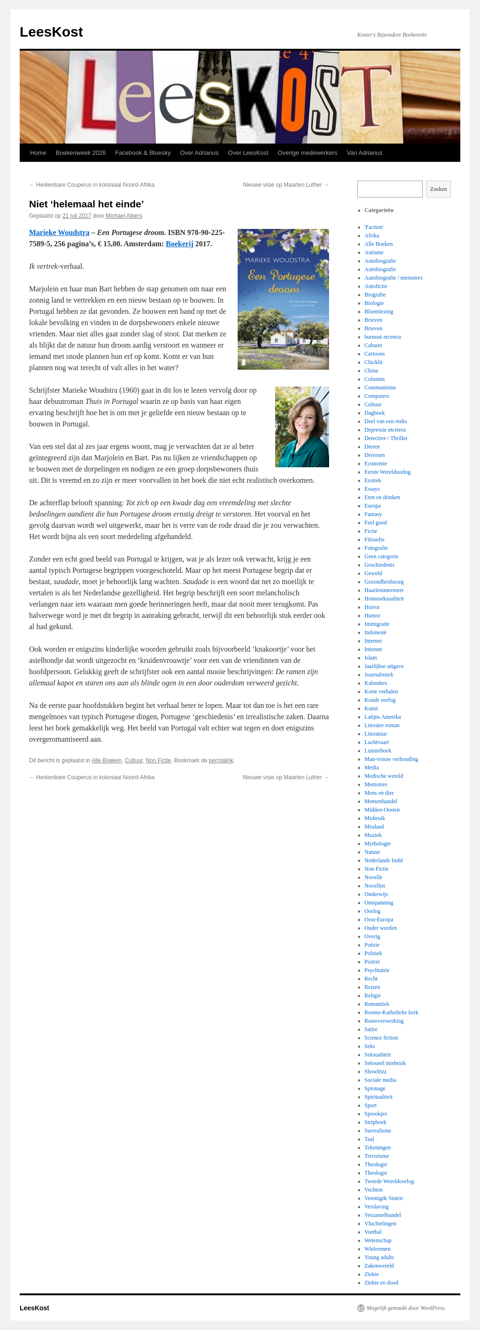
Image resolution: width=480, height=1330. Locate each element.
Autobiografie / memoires (394, 277)
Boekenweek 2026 (81, 152)
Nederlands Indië (384, 860)
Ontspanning (379, 902)
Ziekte (372, 1274)
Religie (373, 995)
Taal (369, 1139)
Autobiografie (380, 261)
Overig (372, 936)
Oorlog (373, 911)
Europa (373, 505)
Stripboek (376, 1122)
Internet (373, 641)
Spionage (375, 1088)
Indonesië (376, 632)
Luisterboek (378, 750)
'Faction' (374, 227)
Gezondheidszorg (384, 581)
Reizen (372, 987)
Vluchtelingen (381, 1223)
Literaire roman (382, 725)
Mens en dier (379, 793)
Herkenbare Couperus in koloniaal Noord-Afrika (91, 185)
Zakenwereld (379, 1265)
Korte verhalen (381, 691)
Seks (370, 1046)
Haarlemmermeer (384, 590)
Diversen (375, 455)
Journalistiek (379, 674)
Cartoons (375, 353)
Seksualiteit (378, 1054)
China (371, 370)
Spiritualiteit (379, 1097)
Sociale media (381, 1080)
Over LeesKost (248, 152)
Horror (372, 607)
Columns (375, 379)
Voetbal (373, 1232)
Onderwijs (376, 894)
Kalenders (376, 683)
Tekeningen (378, 1147)
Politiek (373, 953)
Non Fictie (158, 760)
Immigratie (377, 624)
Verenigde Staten (384, 1198)
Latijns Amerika (383, 717)
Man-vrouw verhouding (391, 759)
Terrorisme (377, 1156)
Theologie (376, 1164)
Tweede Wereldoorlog (389, 1181)
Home (38, 152)
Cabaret (373, 345)
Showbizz (376, 1071)
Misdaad (374, 826)
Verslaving (377, 1206)
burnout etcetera (383, 337)
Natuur (372, 852)
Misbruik (375, 818)
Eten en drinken (382, 497)
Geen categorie (381, 556)
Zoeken (438, 189)
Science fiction (381, 1037)
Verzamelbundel (383, 1215)
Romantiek (377, 1004)
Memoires (376, 784)
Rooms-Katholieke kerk (392, 1012)
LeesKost (51, 31)
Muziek (373, 835)
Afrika (372, 235)
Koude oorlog (380, 700)
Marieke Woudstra (59, 232)
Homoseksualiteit (384, 598)
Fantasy (373, 514)
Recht (371, 978)
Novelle (373, 877)
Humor (373, 615)
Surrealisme (378, 1130)
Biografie (375, 294)
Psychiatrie (377, 970)
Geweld (373, 573)
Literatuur (376, 733)
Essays (372, 489)
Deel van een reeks (386, 421)
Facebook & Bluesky (143, 152)
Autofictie (376, 286)
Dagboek (375, 413)
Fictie (371, 531)
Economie (376, 463)
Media (372, 767)
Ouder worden (381, 928)
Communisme (380, 387)
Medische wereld (384, 776)
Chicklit (374, 362)
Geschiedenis (380, 565)
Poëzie (372, 945)
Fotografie (376, 548)
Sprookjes (376, 1113)
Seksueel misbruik (385, 1063)
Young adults (379, 1257)
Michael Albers (124, 216)
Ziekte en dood (381, 1282)
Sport (371, 1105)
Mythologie (378, 843)
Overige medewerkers (308, 152)
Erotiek (373, 480)
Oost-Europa (379, 919)
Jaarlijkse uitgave (384, 666)
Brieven (373, 320)
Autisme (374, 252)
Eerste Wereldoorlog (388, 472)
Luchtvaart (377, 742)
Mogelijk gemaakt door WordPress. (406, 1308)
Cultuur (133, 760)
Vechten (374, 1189)
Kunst (371, 708)
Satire (371, 1029)
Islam (371, 657)
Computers (377, 396)
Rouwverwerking (384, 1021)
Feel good (376, 522)
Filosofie (375, 539)
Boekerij (180, 244)
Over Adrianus (199, 152)
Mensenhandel (381, 801)
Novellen (375, 885)
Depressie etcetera (385, 429)
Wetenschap (378, 1240)
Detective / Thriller (386, 438)
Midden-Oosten (382, 809)
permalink (221, 760)
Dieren (372, 446)
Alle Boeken (106, 760)
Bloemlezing (379, 311)
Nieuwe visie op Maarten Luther (286, 185)
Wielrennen (378, 1249)
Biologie (374, 303)
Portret (372, 961)
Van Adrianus (364, 152)
